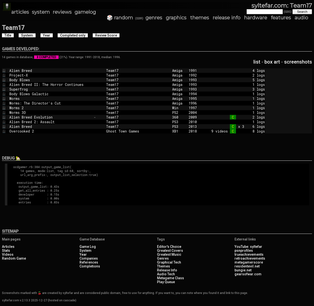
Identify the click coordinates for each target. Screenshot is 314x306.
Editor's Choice (169, 247)
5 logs (235, 80)
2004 (193, 112)
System (85, 251)
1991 (193, 70)
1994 (193, 94)
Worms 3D (50, 112)
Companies (88, 258)
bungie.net (243, 270)
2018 (193, 131)
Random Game (14, 258)
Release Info (167, 270)
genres (153, 18)
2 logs (235, 75)
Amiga (178, 70)
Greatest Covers (170, 251)
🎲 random (120, 18)
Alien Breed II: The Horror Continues (50, 84)
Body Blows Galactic (50, 94)
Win (178, 108)
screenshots (298, 62)
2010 (193, 122)
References (88, 262)
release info (226, 18)
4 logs (235, 70)
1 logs (235, 84)
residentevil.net (247, 266)
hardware (255, 18)
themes (199, 18)
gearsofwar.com (248, 274)
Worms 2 (50, 108)
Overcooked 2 (50, 131)
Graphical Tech (169, 262)
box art (272, 62)
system (41, 12)
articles (20, 12)
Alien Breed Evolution (50, 117)
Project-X (50, 75)
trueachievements (249, 254)
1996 (193, 103)
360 (178, 117)
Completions (89, 266)
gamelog (85, 12)
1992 (193, 75)
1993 (193, 80)
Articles (8, 247)
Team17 (137, 70)
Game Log (87, 247)
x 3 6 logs (235, 126)
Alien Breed (50, 70)
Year (83, 254)
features (281, 18)
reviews (62, 12)
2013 (193, 126)
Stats (6, 251)
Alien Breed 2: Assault (50, 122)
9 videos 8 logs (235, 131)
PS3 (178, 122)
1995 (193, 98)
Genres (163, 258)
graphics (176, 18)
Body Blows (50, 80)
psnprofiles (244, 251)
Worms (50, 98)
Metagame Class (170, 278)
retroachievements (250, 258)
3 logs (235, 89)
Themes (163, 266)
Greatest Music (169, 254)
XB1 (178, 131)
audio (301, 18)
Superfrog (50, 89)
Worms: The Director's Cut (50, 103)
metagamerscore (249, 262)
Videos (7, 254)
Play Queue (166, 282)
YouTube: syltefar (248, 247)
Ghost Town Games (137, 131)
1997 (193, 108)
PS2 (178, 112)
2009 (193, 117)
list (256, 62)
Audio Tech (166, 274)
